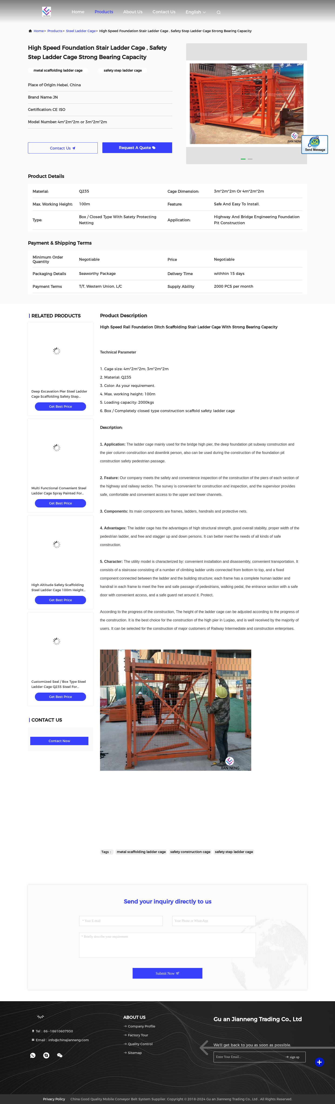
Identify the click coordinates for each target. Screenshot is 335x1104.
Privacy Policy (54, 1099)
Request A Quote (137, 148)
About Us (132, 11)
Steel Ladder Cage (81, 31)
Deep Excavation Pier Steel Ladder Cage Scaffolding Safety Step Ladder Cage (59, 396)
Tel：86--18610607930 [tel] (52, 1031)
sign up (292, 1057)
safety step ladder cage (234, 852)
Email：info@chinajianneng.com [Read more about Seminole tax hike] (60, 1040)
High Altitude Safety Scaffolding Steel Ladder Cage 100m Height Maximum (57, 590)
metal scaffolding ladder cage (141, 852)
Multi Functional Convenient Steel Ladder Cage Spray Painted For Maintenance (58, 493)
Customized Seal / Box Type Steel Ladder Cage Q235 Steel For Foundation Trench (58, 687)
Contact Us (164, 11)
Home (78, 11)
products (54, 31)
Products (104, 11)
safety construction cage (190, 852)
